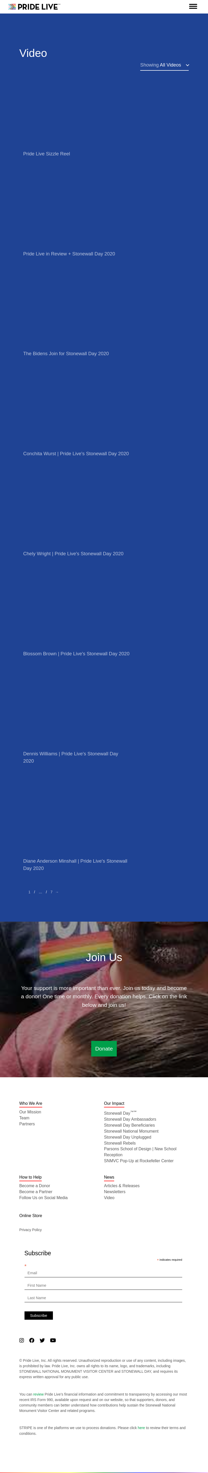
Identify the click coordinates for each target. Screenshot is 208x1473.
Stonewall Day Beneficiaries (129, 1125)
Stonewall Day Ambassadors (130, 1119)
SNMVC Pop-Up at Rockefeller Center (139, 1161)
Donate (104, 1049)
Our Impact (114, 1103)
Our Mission (30, 1112)
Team (24, 1118)
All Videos (160, 65)
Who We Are (30, 1103)
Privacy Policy (30, 1230)
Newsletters (114, 1192)
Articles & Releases (122, 1186)
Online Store (30, 1215)
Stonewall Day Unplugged (127, 1137)
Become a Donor (34, 1186)
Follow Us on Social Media (43, 1197)
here (141, 1428)
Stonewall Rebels (120, 1143)
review (38, 1394)
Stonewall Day (120, 1113)
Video (109, 1197)
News (109, 1177)
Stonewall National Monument (131, 1131)
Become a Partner (35, 1192)
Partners (27, 1124)
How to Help (30, 1177)
